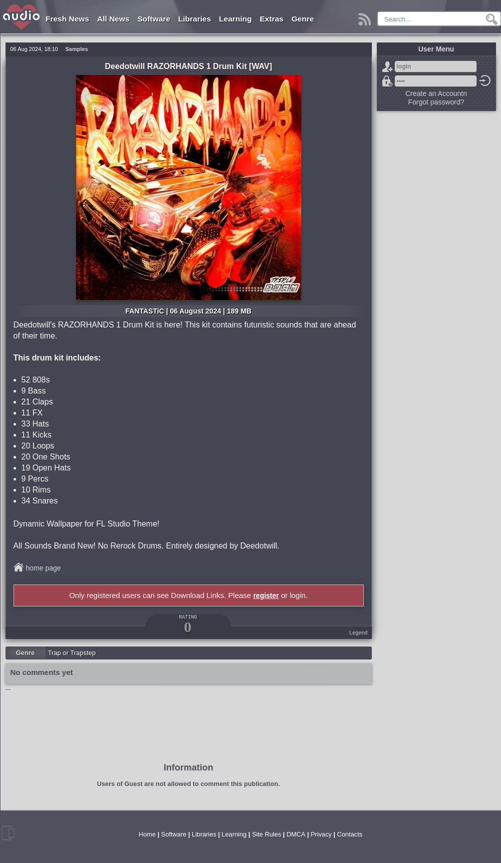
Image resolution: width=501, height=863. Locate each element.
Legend (358, 633)
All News (113, 18)
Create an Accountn (436, 94)
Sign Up (387, 66)
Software (154, 18)
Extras (271, 18)
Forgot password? (387, 81)
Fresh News (67, 18)
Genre (302, 18)
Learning (235, 18)
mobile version (8, 833)
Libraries (194, 18)
